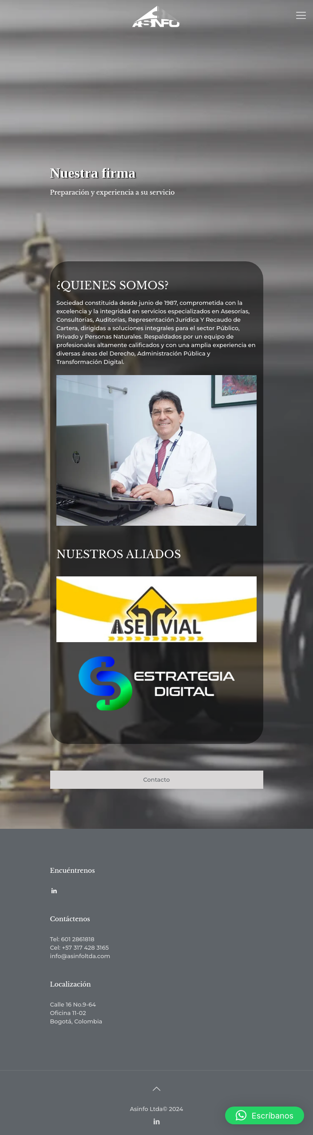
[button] (264, 1115)
